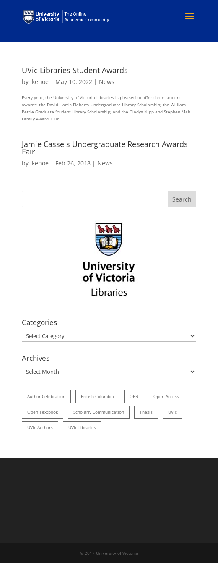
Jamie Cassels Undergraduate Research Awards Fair (105, 148)
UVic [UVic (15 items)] (172, 412)
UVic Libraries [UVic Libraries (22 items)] (82, 427)
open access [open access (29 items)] (166, 396)
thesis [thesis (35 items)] (146, 412)
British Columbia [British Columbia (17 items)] (97, 396)
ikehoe (39, 82)
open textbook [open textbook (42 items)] (42, 412)
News (106, 82)
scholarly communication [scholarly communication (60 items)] (98, 412)
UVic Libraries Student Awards (75, 70)
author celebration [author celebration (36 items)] (46, 396)
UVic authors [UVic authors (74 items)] (40, 427)
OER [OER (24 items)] (134, 396)
